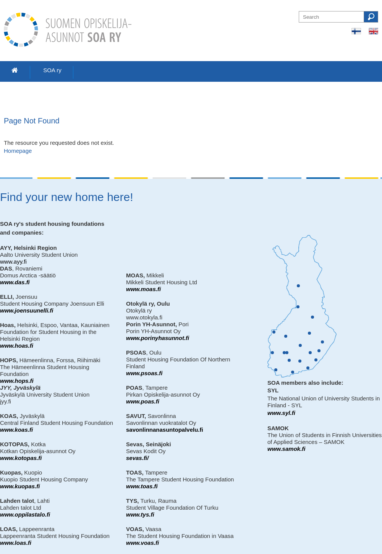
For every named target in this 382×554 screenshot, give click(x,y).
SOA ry (52, 70)
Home (14, 70)
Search (371, 17)
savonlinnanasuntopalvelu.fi (164, 429)
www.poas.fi (142, 401)
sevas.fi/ (137, 458)
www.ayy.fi (13, 261)
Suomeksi (356, 31)
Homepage (18, 150)
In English (373, 31)
